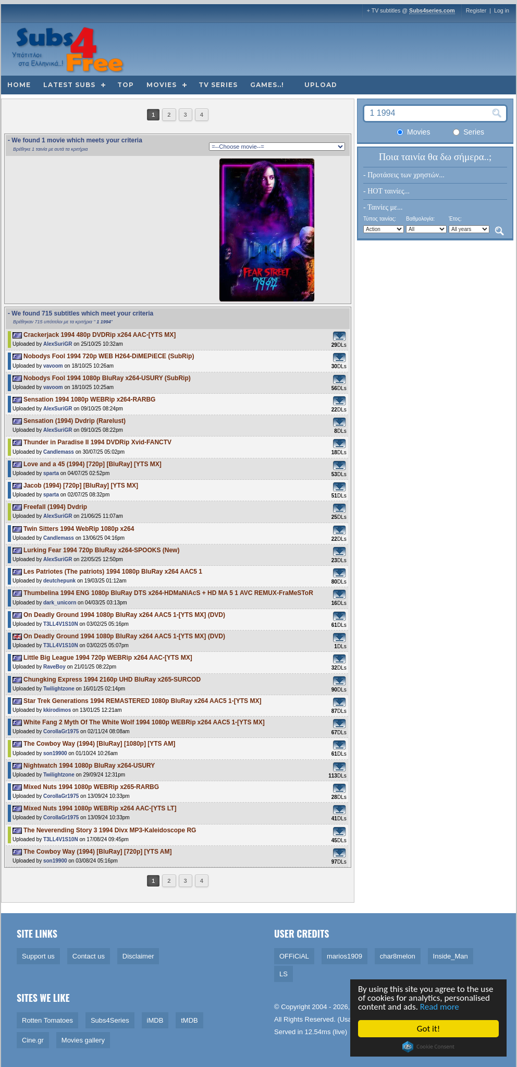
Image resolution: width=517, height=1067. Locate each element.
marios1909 (344, 956)
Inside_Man (450, 956)
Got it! (428, 1028)
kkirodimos (57, 710)
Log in (501, 10)
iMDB (155, 1020)
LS (283, 974)
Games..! (267, 85)
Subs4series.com (432, 10)
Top (125, 85)
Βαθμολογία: (420, 219)
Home (19, 85)
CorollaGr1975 (61, 731)
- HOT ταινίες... (386, 191)
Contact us (88, 956)
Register (476, 10)
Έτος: (455, 219)
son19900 (55, 753)
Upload (320, 85)
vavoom (53, 366)
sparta (51, 473)
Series (468, 132)
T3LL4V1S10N (60, 624)
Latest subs (69, 85)
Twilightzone (59, 689)
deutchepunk (59, 581)
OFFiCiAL (294, 956)
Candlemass (58, 452)
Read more (440, 1006)
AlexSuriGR (57, 344)
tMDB (189, 1020)
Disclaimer (138, 956)
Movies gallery (83, 1040)
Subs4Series (110, 1020)
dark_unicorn (59, 602)
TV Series (218, 85)
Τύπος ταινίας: (379, 219)
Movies (161, 85)
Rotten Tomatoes (47, 1020)
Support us (38, 956)
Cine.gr (33, 1040)
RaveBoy (54, 667)
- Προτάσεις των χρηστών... (404, 175)
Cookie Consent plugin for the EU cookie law (429, 1046)
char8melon (397, 956)
